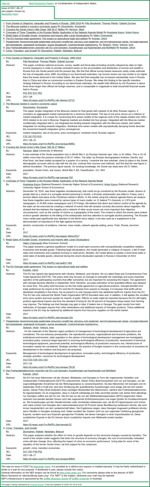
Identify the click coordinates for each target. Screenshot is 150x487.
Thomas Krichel (37, 484)
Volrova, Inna (126, 45)
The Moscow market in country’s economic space (31, 26)
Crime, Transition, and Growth (21, 51)
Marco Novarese (9, 475)
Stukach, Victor (110, 45)
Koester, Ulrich (99, 38)
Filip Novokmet (93, 23)
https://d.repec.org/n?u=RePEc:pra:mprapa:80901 (49, 144)
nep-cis (6, 3)
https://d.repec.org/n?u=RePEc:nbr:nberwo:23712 (49, 100)
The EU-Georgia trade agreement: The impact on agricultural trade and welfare (47, 38)
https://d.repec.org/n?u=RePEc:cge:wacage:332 (48, 177)
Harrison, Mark (76, 29)
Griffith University (81, 478)
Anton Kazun (132, 32)
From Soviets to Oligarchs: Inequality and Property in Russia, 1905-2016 (43, 23)
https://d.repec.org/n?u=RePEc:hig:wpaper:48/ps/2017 (51, 236)
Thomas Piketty (110, 23)
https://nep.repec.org (70, 472)
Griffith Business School (56, 478)
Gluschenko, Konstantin (73, 26)
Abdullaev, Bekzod (72, 51)
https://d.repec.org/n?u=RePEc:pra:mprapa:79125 (49, 367)
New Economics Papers (41, 3)
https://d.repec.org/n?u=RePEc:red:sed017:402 (47, 263)
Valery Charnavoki (102, 35)
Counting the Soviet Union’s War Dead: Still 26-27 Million (35, 29)
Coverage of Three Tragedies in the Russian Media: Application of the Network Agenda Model (54, 32)
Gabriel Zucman (127, 23)
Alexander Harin (9, 14)
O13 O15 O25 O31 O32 (35, 360)
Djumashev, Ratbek (51, 51)
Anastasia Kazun (115, 32)
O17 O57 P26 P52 (32, 452)
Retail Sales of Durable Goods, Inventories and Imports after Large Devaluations (47, 35)
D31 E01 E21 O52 (32, 93)
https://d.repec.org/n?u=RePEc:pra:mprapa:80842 (49, 459)
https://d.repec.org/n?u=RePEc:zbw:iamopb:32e (48, 317)
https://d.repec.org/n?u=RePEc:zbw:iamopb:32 (47, 424)
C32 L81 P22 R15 (32, 136)
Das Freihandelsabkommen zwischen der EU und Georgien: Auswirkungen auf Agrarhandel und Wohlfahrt (61, 47)
